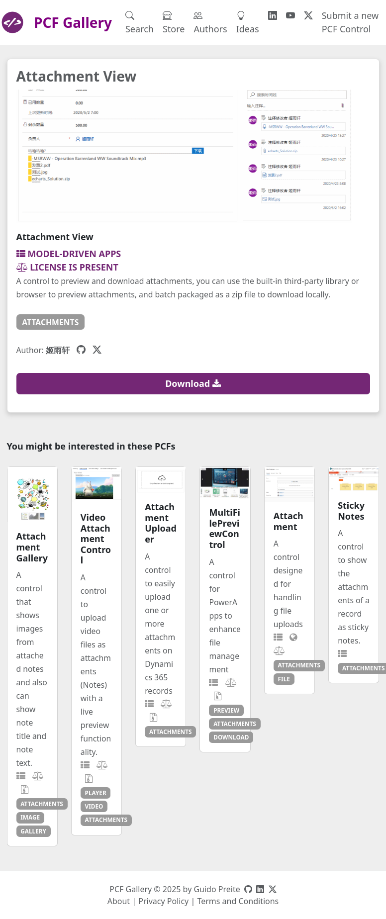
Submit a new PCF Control (350, 22)
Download (193, 383)
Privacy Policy (163, 901)
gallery (33, 831)
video (94, 806)
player (95, 793)
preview (226, 710)
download (231, 737)
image (30, 817)
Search (139, 22)
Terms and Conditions (238, 901)
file (284, 679)
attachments (50, 322)
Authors (210, 22)
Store (174, 22)
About (118, 901)
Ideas (247, 22)
